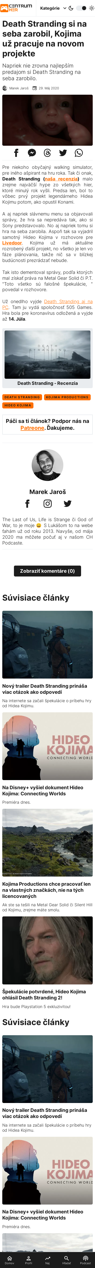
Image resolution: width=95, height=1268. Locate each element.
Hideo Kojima (18, 405)
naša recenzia (61, 179)
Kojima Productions (67, 397)
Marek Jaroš (19, 88)
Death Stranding (22, 397)
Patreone (32, 428)
